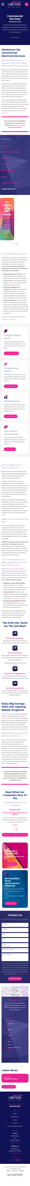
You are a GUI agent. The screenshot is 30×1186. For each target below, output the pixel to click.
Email (7, 236)
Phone (3, 934)
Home (15, 1113)
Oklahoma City (11, 1050)
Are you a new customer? (8, 949)
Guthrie (10, 1032)
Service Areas (11, 386)
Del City (10, 1026)
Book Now (15, 37)
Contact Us (10, 449)
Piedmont (10, 1053)
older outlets (13, 282)
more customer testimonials (15, 835)
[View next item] (17, 244)
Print (12, 236)
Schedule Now (11, 353)
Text (2, 236)
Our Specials (11, 416)
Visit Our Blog (8, 1087)
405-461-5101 (15, 1106)
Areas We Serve (15, 1116)
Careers (15, 1120)
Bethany (10, 1017)
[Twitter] (10, 1160)
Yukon (9, 1056)
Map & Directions (15, 1142)
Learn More (10, 864)
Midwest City (11, 1038)
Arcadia (10, 1014)
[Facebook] (13, 1160)
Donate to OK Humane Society (15, 1126)
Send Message (15, 978)
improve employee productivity (17, 598)
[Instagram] (20, 1160)
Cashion (10, 1020)
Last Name (4, 929)
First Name (4, 924)
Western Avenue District (12, 569)
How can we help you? (7, 954)
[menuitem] (15, 146)
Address (4, 944)
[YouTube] (17, 1160)
